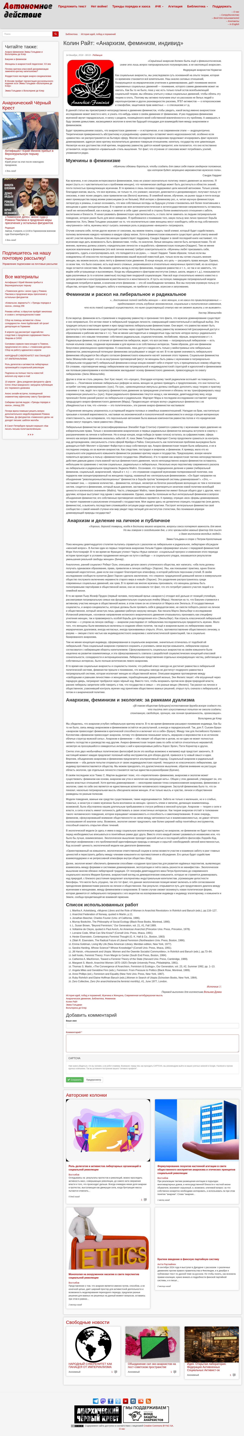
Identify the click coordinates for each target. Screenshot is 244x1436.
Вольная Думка (213, 992)
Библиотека (197, 6)
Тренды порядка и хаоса (131, 6)
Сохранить (75, 1080)
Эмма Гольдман (74, 1005)
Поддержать (222, 6)
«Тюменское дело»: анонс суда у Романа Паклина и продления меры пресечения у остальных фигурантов (29, 220)
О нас (122, 1429)
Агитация (175, 6)
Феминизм (110, 998)
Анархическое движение (78, 998)
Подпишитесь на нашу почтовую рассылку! (26, 255)
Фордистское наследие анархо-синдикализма (28, 76)
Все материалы (22, 276)
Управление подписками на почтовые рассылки (29, 264)
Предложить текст (72, 6)
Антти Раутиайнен (166, 1264)
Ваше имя (71, 1021)
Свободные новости (87, 1322)
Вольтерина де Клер (76, 1008)
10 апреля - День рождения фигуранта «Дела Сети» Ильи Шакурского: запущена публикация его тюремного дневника (29, 384)
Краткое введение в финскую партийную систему (188, 1259)
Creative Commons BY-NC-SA (158, 1426)
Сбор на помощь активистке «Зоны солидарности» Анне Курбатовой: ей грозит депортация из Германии (27, 323)
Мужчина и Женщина (112, 995)
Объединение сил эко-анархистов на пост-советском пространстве (152, 1365)
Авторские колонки (86, 1095)
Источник (212, 986)
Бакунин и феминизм (15, 59)
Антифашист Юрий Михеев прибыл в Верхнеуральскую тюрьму (29, 152)
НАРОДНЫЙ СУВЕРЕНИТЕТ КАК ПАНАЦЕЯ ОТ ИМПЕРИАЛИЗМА (90, 1365)
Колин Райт (71, 1001)
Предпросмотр (93, 1080)
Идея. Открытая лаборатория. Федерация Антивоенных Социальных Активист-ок (206, 1367)
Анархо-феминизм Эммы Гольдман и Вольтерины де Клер (24, 53)
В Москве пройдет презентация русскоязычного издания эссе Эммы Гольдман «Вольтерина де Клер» (29, 83)
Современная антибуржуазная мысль (144, 995)
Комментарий (74, 1032)
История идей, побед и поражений (98, 34)
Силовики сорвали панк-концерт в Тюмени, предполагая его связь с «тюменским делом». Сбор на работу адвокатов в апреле (28, 347)
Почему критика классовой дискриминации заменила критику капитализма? (27, 70)
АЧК (159, 6)
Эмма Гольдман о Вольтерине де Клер (24, 90)
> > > (30, 434)
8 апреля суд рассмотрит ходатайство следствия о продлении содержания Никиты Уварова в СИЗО (27, 335)
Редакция (97, 55)
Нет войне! (99, 6)
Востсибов (74, 1174)
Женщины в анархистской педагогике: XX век (28, 64)
